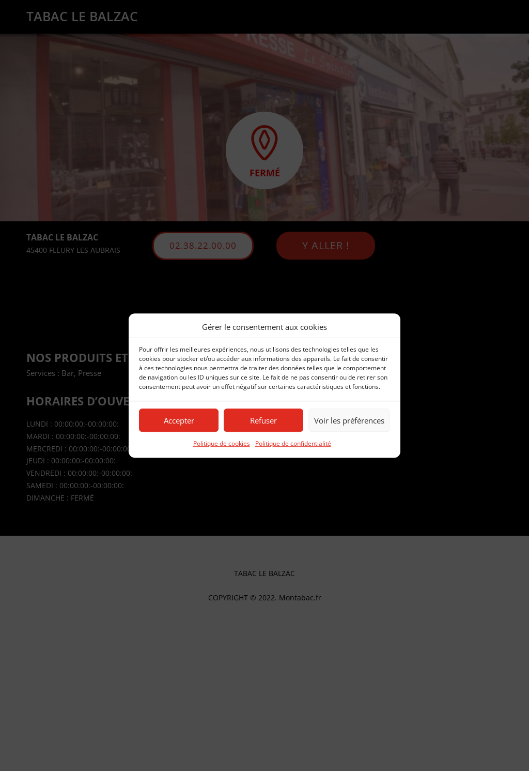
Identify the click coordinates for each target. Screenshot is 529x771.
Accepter (179, 420)
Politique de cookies (221, 444)
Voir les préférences (349, 420)
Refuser (263, 420)
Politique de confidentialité (293, 444)
